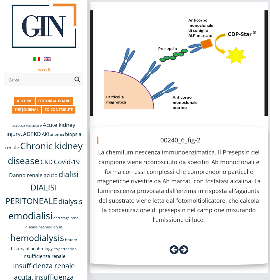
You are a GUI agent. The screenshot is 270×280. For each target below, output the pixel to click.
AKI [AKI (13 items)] (45, 134)
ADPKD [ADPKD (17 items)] (32, 134)
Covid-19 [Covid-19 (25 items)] (67, 161)
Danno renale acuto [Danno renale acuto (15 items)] (33, 175)
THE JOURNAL (27, 109)
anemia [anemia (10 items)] (57, 134)
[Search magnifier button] (77, 79)
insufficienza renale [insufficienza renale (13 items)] (43, 256)
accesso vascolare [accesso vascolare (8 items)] (27, 125)
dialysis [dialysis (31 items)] (70, 201)
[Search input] (39, 79)
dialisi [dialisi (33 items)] (69, 174)
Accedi (44, 70)
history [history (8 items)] (71, 239)
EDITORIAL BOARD (54, 100)
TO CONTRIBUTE (59, 109)
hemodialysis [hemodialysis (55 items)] (37, 238)
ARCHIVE (24, 100)
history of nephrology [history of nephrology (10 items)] (32, 248)
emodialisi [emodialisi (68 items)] (30, 215)
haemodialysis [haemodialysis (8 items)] (50, 227)
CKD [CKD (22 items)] (46, 161)
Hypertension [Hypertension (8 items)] (65, 249)
